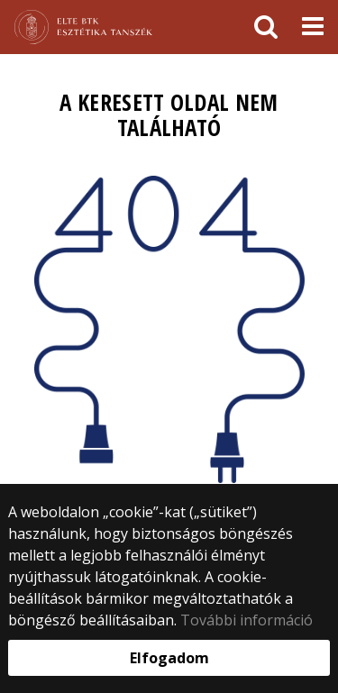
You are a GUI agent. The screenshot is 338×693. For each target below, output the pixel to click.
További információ (246, 620)
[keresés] (266, 27)
